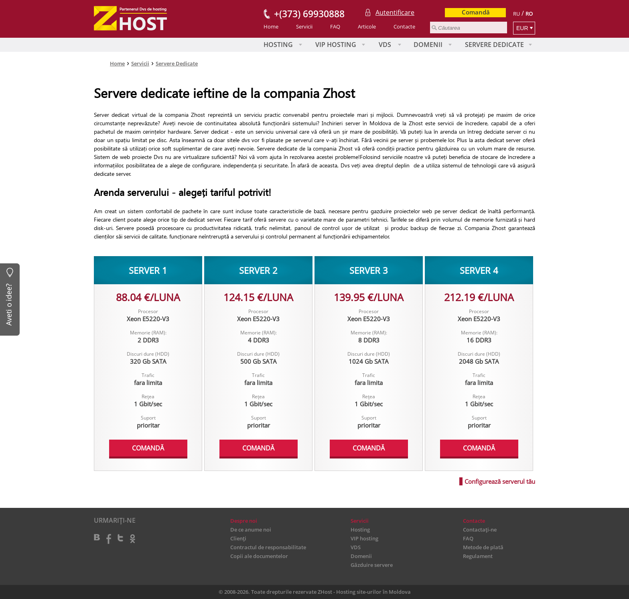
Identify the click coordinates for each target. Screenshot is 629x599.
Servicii (304, 26)
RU (516, 13)
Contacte (404, 26)
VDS (385, 44)
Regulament (478, 556)
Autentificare (394, 12)
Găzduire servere (372, 564)
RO (529, 13)
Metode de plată (483, 547)
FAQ (335, 26)
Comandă (476, 12)
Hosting (278, 44)
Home (271, 26)
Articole (367, 26)
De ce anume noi (250, 529)
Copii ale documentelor (259, 556)
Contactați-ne (480, 529)
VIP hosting (335, 44)
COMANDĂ (148, 448)
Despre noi (243, 520)
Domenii (428, 44)
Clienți (238, 538)
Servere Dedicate (494, 44)
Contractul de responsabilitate (268, 547)
